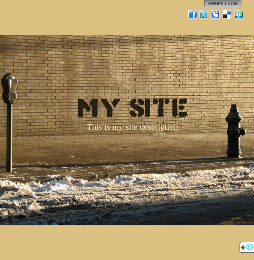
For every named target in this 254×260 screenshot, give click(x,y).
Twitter (204, 14)
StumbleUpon (239, 14)
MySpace (216, 14)
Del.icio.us (227, 14)
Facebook (193, 14)
